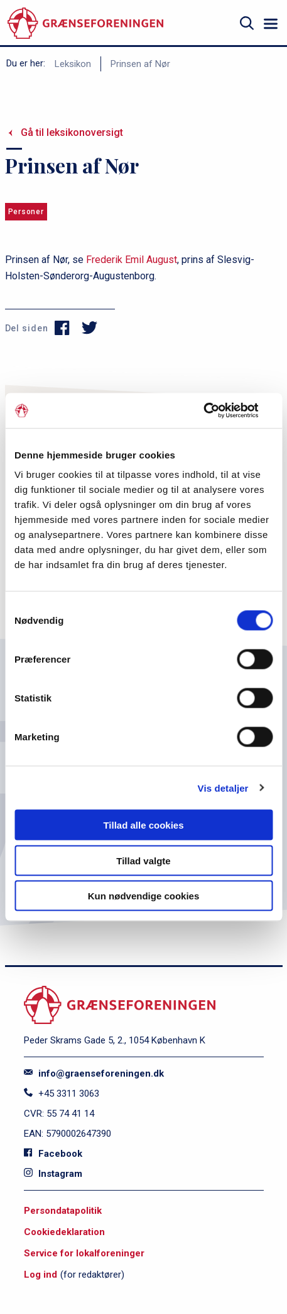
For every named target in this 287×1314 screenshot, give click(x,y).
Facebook (53, 1153)
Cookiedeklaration (64, 1232)
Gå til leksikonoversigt (72, 132)
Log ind (40, 1274)
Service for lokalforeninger (84, 1253)
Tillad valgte (143, 860)
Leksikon (73, 64)
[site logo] (85, 23)
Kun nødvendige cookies (144, 896)
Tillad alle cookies (143, 825)
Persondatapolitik (63, 1210)
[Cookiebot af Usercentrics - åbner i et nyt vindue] (218, 411)
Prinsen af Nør (140, 64)
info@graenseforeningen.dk (94, 1073)
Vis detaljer (223, 787)
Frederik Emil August (131, 260)
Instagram (53, 1173)
